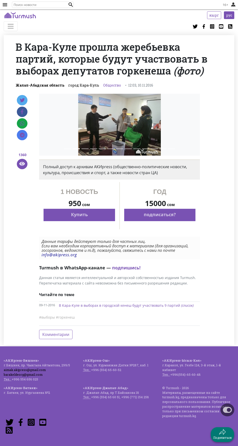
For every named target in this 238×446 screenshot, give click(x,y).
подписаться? (160, 214)
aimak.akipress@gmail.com (25, 370)
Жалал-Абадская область (40, 85)
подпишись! (126, 268)
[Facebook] (22, 112)
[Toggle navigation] (11, 26)
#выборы (47, 317)
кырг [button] (214, 15)
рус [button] (229, 15)
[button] (71, 5)
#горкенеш (65, 317)
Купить (79, 214)
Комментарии (55, 334)
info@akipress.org (59, 255)
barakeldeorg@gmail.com (23, 374)
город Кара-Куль (83, 85)
